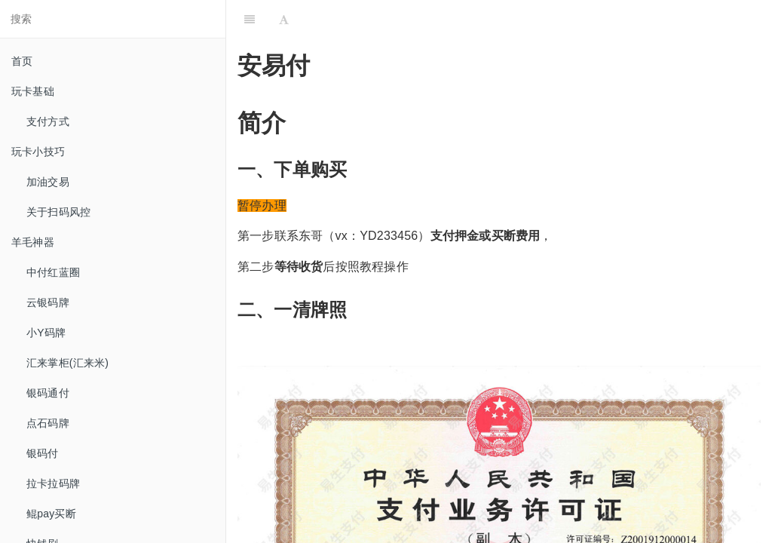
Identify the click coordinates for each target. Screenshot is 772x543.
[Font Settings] (284, 19)
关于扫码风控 (58, 212)
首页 (21, 61)
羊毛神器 (32, 242)
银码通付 (47, 393)
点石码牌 (47, 423)
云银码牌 (47, 302)
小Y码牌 (46, 333)
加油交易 (47, 182)
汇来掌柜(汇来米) (67, 363)
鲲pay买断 (51, 514)
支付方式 (47, 121)
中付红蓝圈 (53, 272)
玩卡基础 (32, 91)
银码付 (42, 453)
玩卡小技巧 (38, 152)
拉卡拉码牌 (53, 483)
